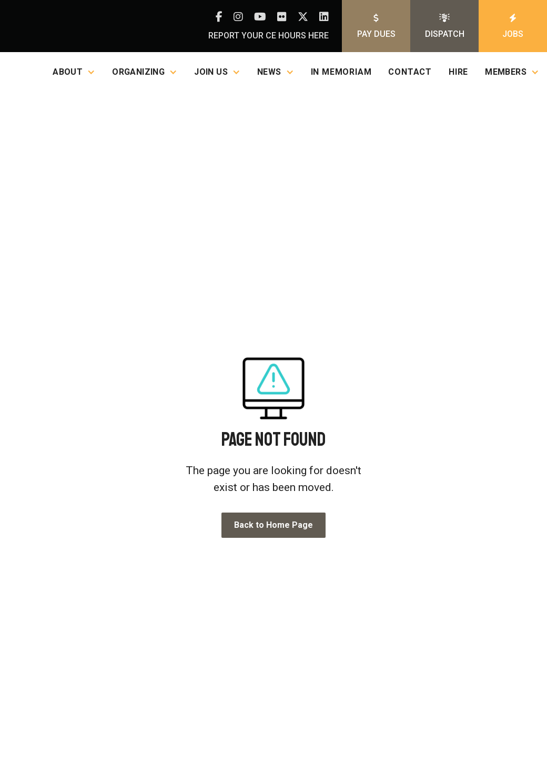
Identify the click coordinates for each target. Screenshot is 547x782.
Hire (458, 72)
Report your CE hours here (268, 36)
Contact (410, 72)
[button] (74, 72)
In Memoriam (341, 72)
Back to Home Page (273, 525)
